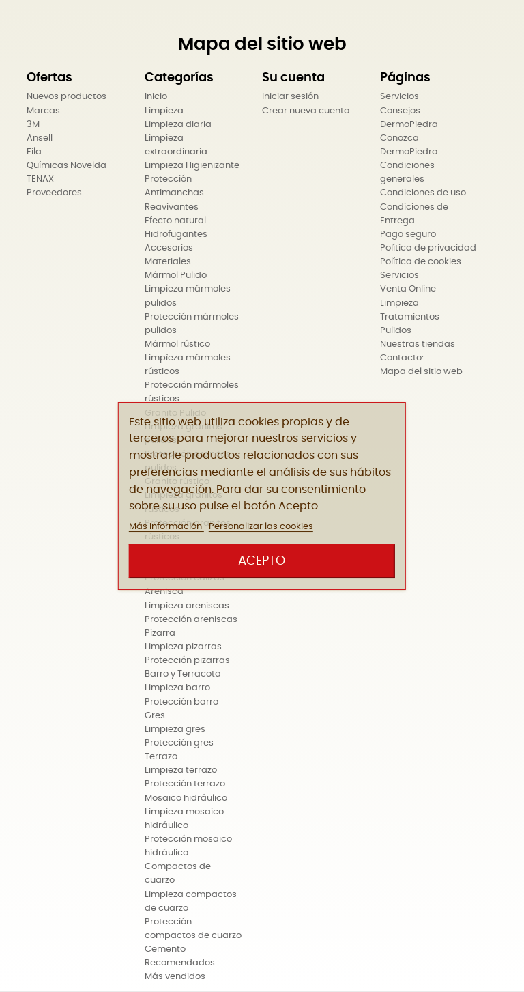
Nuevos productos (66, 96)
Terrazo (161, 756)
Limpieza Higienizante (192, 165)
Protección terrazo (185, 784)
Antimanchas (174, 192)
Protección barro (181, 702)
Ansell (40, 138)
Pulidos (395, 330)
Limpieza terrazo (181, 770)
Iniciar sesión (290, 96)
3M (33, 124)
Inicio (156, 96)
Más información (166, 526)
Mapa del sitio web (421, 371)
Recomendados (180, 963)
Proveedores (54, 192)
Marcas (43, 111)
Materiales (168, 261)
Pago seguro (408, 234)
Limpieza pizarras (183, 646)
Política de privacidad (428, 248)
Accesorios (169, 248)
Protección (168, 179)
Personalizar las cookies (261, 526)
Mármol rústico (177, 344)
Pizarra (160, 633)
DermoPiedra (409, 124)
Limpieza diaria (178, 124)
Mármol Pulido (176, 275)
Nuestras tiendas (417, 344)
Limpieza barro (177, 687)
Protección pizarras (187, 660)
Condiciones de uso (423, 192)
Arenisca (164, 591)
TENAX (40, 179)
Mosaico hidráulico (186, 798)
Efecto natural (175, 220)
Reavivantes (172, 207)
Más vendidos (175, 976)
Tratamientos (409, 317)
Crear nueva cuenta (306, 111)
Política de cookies (420, 261)
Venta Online (408, 289)
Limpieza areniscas (187, 605)
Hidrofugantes (176, 234)
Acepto (261, 560)
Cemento (165, 949)
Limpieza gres (175, 729)
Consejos (400, 111)
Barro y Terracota (183, 674)
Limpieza (164, 111)
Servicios (399, 96)
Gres (155, 715)
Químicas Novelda (66, 165)
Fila (34, 151)
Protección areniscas (191, 619)
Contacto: (402, 358)
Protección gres (179, 743)
